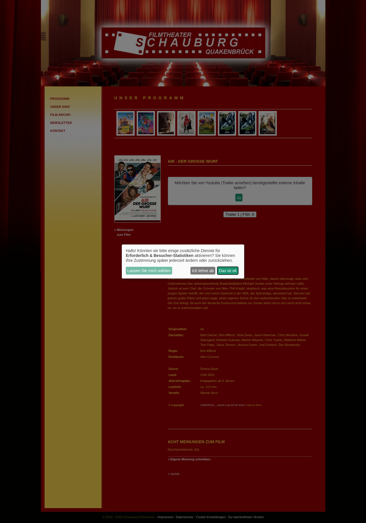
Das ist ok (227, 270)
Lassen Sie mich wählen (149, 270)
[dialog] (183, 262)
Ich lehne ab (203, 270)
